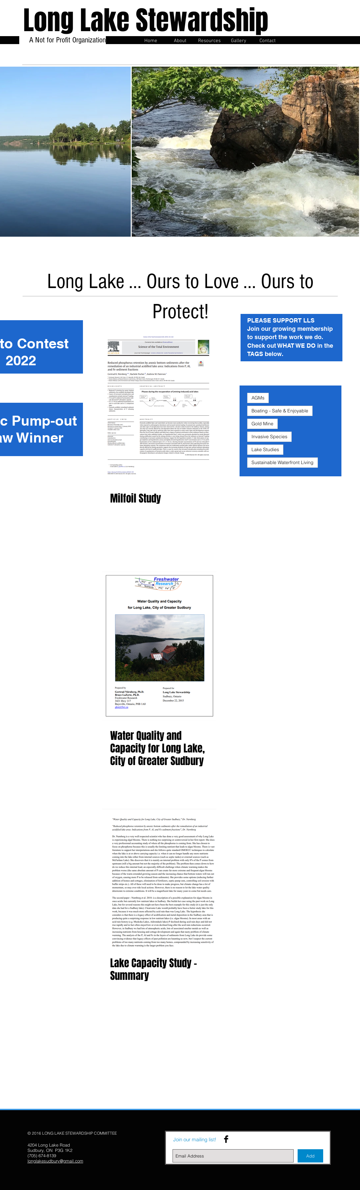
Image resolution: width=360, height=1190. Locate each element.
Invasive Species (269, 437)
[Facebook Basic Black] (226, 1139)
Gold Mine (262, 424)
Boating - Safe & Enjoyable (280, 411)
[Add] (310, 1155)
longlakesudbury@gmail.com (55, 1160)
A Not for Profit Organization (66, 44)
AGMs (258, 398)
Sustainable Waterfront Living (283, 462)
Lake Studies (265, 449)
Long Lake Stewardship (145, 20)
